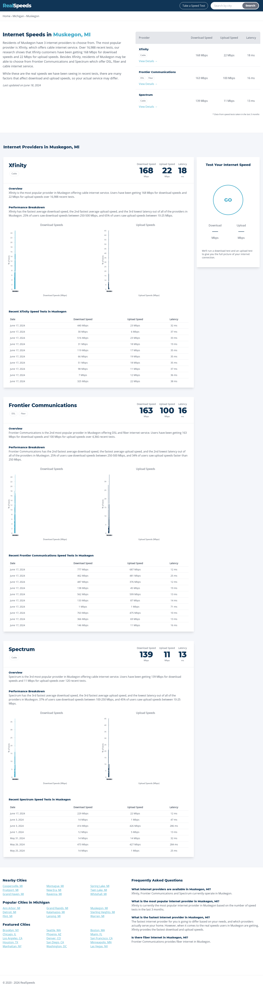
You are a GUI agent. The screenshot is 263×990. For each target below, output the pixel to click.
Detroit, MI (9, 912)
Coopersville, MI (13, 886)
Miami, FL (96, 934)
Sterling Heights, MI (102, 912)
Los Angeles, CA (12, 938)
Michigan (18, 16)
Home (6, 16)
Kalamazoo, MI (55, 912)
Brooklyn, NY (11, 930)
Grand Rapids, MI (57, 908)
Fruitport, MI (10, 890)
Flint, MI (7, 916)
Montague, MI (55, 886)
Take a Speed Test (193, 6)
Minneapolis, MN (101, 942)
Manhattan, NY (12, 946)
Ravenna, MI (54, 894)
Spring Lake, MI (99, 886)
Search (250, 5)
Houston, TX (10, 942)
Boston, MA (97, 930)
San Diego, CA (55, 942)
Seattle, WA (53, 930)
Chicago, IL (9, 934)
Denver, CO (53, 938)
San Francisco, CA (101, 938)
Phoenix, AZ (53, 934)
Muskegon (32, 16)
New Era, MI (53, 890)
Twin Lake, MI (98, 890)
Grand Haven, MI (13, 894)
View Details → (148, 61)
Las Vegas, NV (99, 946)
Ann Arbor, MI (11, 908)
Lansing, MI (53, 916)
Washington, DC (56, 946)
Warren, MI (97, 916)
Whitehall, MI (98, 894)
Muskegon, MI (99, 908)
